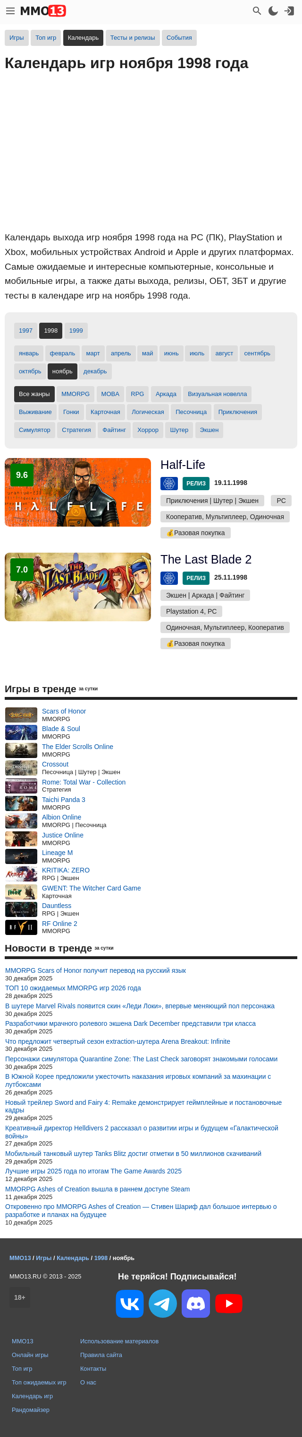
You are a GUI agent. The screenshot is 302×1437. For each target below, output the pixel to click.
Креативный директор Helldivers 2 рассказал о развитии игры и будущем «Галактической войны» (141, 1132)
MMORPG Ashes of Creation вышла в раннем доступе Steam (97, 1189)
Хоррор (148, 429)
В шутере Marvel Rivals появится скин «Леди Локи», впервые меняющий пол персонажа (140, 1006)
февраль (63, 353)
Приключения (237, 411)
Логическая (148, 411)
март (93, 353)
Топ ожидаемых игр (39, 1382)
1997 (26, 330)
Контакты (93, 1368)
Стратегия (76, 429)
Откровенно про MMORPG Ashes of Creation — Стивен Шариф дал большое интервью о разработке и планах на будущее (141, 1210)
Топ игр (45, 37)
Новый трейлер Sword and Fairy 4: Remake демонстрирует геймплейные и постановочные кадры (143, 1106)
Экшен (209, 429)
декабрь (95, 371)
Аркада (166, 393)
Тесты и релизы (132, 37)
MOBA (110, 393)
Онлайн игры (30, 1354)
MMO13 (23, 1341)
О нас (88, 1382)
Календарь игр (32, 1396)
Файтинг (114, 429)
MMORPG (75, 393)
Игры (16, 37)
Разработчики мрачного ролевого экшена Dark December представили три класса (130, 1023)
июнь (171, 353)
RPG (137, 393)
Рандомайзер (31, 1409)
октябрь (30, 371)
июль (197, 353)
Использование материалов (119, 1341)
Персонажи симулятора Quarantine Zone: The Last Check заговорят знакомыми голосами (141, 1059)
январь (29, 353)
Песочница (191, 411)
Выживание (35, 411)
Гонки (71, 411)
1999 (76, 330)
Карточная (105, 411)
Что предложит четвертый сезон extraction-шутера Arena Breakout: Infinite (117, 1041)
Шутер (179, 429)
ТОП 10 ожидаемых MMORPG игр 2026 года (73, 988)
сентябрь (257, 353)
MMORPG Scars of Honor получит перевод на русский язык (95, 970)
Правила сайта (101, 1354)
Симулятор (34, 429)
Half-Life (182, 464)
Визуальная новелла (217, 393)
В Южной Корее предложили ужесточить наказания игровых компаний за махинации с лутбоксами (138, 1080)
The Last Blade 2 (206, 559)
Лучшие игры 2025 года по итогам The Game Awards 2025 (93, 1171)
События (179, 37)
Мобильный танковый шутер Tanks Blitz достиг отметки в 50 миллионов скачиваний (133, 1153)
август (225, 353)
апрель (121, 353)
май (147, 353)
